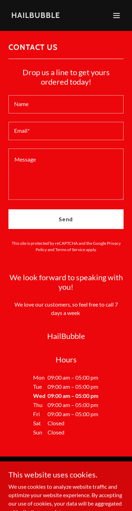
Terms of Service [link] (70, 249)
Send (66, 219)
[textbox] (66, 104)
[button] (116, 15)
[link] (35, 15)
